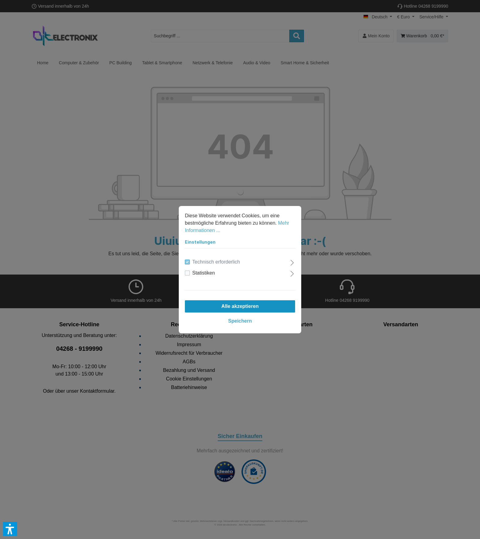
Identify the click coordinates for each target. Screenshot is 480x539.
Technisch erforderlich (216, 261)
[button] (10, 529)
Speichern (240, 321)
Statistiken (203, 272)
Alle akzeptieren (240, 306)
